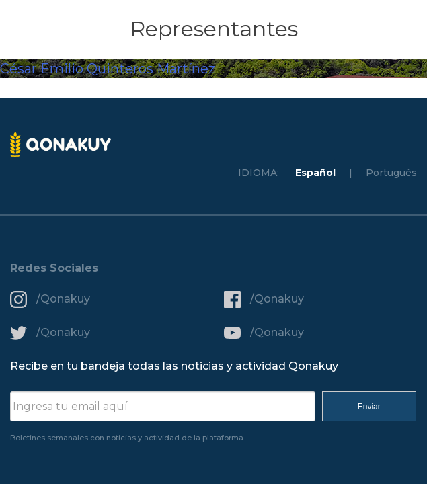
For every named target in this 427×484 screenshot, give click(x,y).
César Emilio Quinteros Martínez (107, 69)
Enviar (369, 406)
